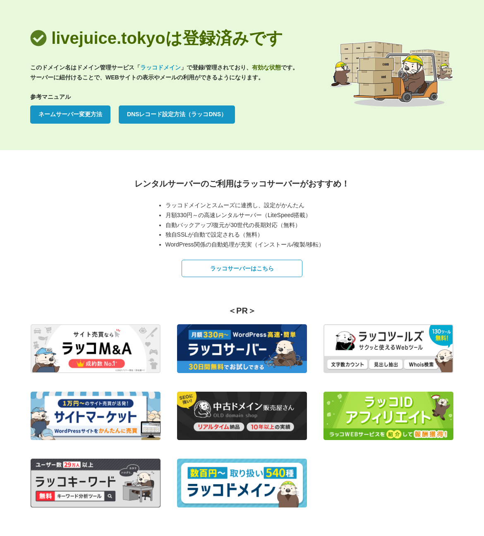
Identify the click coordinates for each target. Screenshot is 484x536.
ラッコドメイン (160, 67)
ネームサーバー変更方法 (70, 114)
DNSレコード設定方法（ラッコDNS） (177, 114)
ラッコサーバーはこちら (242, 268)
